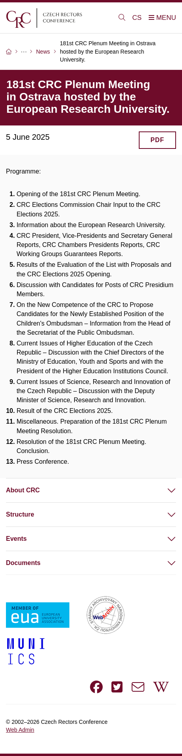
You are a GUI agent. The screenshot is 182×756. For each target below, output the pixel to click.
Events (16, 538)
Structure (20, 514)
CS (137, 17)
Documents (23, 562)
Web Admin (20, 730)
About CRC (23, 490)
